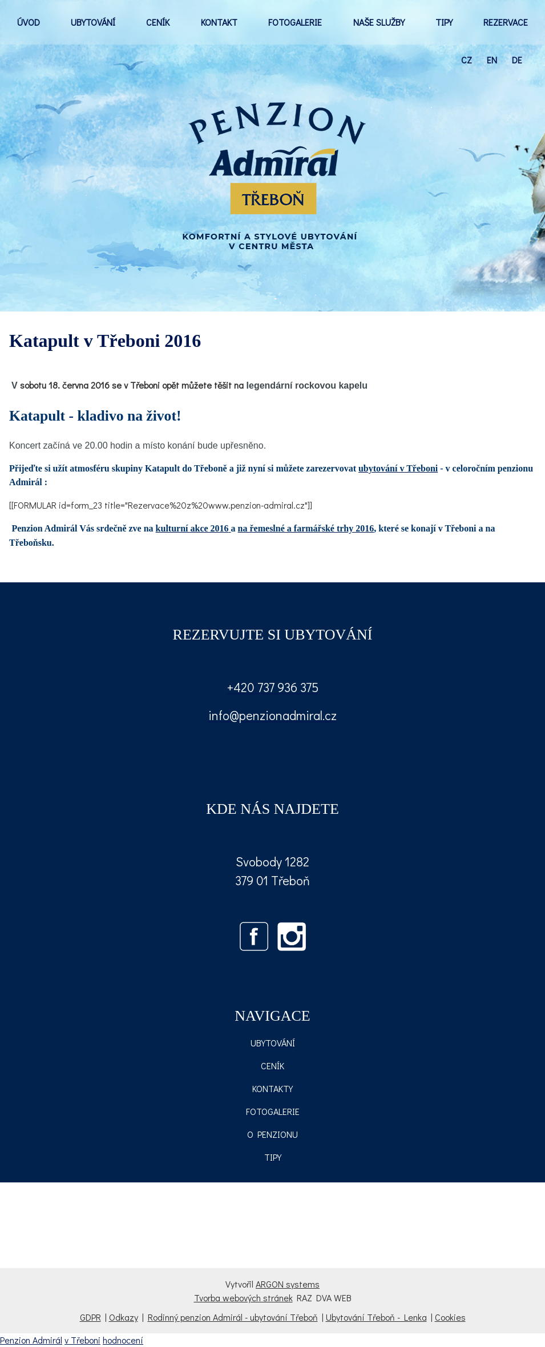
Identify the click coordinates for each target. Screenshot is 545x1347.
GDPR (90, 1317)
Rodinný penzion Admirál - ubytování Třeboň (233, 1317)
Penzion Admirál (31, 1340)
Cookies (450, 1317)
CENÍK (157, 22)
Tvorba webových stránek (243, 1298)
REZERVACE (505, 22)
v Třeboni (82, 1340)
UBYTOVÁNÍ (93, 22)
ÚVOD (28, 22)
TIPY (444, 22)
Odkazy (123, 1317)
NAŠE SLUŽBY (379, 22)
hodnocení (123, 1340)
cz (466, 60)
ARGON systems (288, 1284)
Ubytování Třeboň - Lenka (376, 1317)
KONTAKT (219, 22)
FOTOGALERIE (295, 22)
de (517, 60)
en (492, 60)
